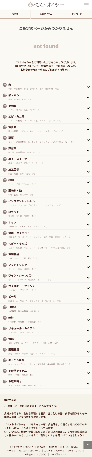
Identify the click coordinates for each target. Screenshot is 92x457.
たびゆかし (41, 454)
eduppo (29, 454)
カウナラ (48, 450)
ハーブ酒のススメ (58, 454)
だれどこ (29, 446)
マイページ (76, 13)
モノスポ (23, 450)
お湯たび (53, 446)
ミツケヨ (60, 450)
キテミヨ (11, 450)
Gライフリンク (75, 450)
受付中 (15, 13)
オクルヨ (41, 446)
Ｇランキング (16, 446)
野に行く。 (35, 450)
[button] (46, 86)
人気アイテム (46, 13)
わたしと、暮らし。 (69, 446)
